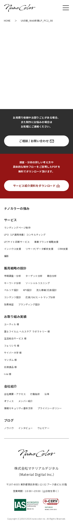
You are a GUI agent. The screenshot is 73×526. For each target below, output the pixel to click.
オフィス (9, 401)
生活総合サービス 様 (15, 338)
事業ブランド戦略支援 (46, 241)
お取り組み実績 (15, 316)
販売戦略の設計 (15, 268)
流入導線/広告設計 (46, 290)
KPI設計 (27, 290)
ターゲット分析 (34, 275)
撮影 (6, 256)
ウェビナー (43, 428)
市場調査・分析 (12, 275)
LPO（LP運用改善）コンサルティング (25, 234)
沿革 (46, 394)
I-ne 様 (7, 374)
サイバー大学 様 (13, 352)
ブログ (9, 420)
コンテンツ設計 (12, 297)
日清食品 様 (10, 367)
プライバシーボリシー (50, 408)
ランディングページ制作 (17, 227)
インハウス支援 (12, 248)
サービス (10, 220)
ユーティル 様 (11, 324)
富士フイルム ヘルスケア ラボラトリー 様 (27, 331)
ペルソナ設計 (11, 290)
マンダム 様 (10, 359)
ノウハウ (9, 428)
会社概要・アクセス (15, 394)
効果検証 (9, 304)
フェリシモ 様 (11, 345)
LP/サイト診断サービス (17, 241)
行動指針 (35, 394)
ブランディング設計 (29, 304)
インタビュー (25, 428)
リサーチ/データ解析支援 (39, 248)
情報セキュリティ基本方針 (18, 408)
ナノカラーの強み (17, 208)
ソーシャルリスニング (38, 283)
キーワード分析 (12, 283)
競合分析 (52, 275)
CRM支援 (63, 248)
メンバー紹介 (25, 401)
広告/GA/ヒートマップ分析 (40, 297)
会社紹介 (10, 386)
